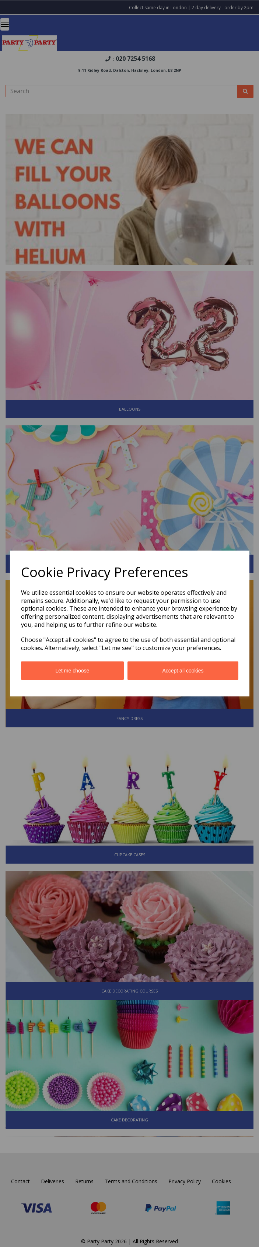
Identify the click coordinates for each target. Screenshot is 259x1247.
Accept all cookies (182, 671)
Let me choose (73, 671)
